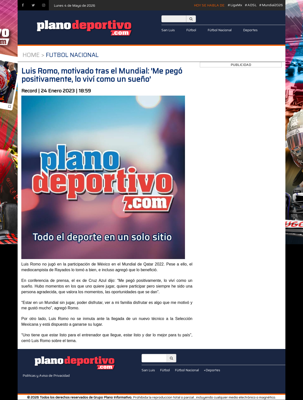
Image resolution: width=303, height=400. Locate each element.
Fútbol (191, 29)
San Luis (168, 29)
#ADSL (251, 4)
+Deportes (212, 370)
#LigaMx (235, 4)
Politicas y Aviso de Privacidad (46, 375)
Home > (33, 55)
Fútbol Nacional (220, 29)
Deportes (250, 29)
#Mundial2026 (271, 4)
